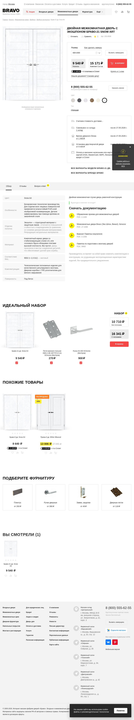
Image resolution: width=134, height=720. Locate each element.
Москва (11, 4)
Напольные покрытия (11, 626)
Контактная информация (59, 631)
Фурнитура (87, 12)
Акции (32, 12)
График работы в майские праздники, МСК (123, 163)
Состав (100, 66)
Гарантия (29, 635)
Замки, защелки (83, 502)
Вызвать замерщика (116, 53)
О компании (29, 4)
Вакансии (39, 4)
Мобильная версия (113, 649)
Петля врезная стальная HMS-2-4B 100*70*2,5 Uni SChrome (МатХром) (52, 353)
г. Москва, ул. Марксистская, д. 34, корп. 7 (90, 663)
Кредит (72, 4)
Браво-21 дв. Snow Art (20, 351)
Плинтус (17, 502)
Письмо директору (56, 626)
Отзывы (79, 4)
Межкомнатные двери (68, 11)
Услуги (65, 4)
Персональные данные (58, 635)
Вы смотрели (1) (21, 534)
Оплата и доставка (52, 4)
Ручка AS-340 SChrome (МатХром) (81, 352)
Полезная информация (35, 640)
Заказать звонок (118, 88)
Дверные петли (116, 502)
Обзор (8, 186)
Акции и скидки (32, 617)
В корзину (119, 344)
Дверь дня (30, 621)
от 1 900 (80, 138)
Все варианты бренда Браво (87, 173)
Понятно (121, 711)
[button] (78, 63)
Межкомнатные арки (11, 617)
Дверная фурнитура (11, 621)
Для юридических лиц (35, 608)
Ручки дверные (50, 502)
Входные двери (46, 12)
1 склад (79, 130)
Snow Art (28, 198)
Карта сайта (54, 645)
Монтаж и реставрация (12, 631)
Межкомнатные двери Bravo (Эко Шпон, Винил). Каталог (101, 224)
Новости (52, 621)
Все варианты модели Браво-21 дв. (91, 168)
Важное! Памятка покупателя (89, 234)
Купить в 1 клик (117, 71)
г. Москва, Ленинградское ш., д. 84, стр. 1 (90, 694)
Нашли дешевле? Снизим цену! (85, 76)
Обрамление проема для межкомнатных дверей (98, 214)
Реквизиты (53, 617)
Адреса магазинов (91, 4)
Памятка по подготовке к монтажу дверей (95, 244)
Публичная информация (59, 640)
